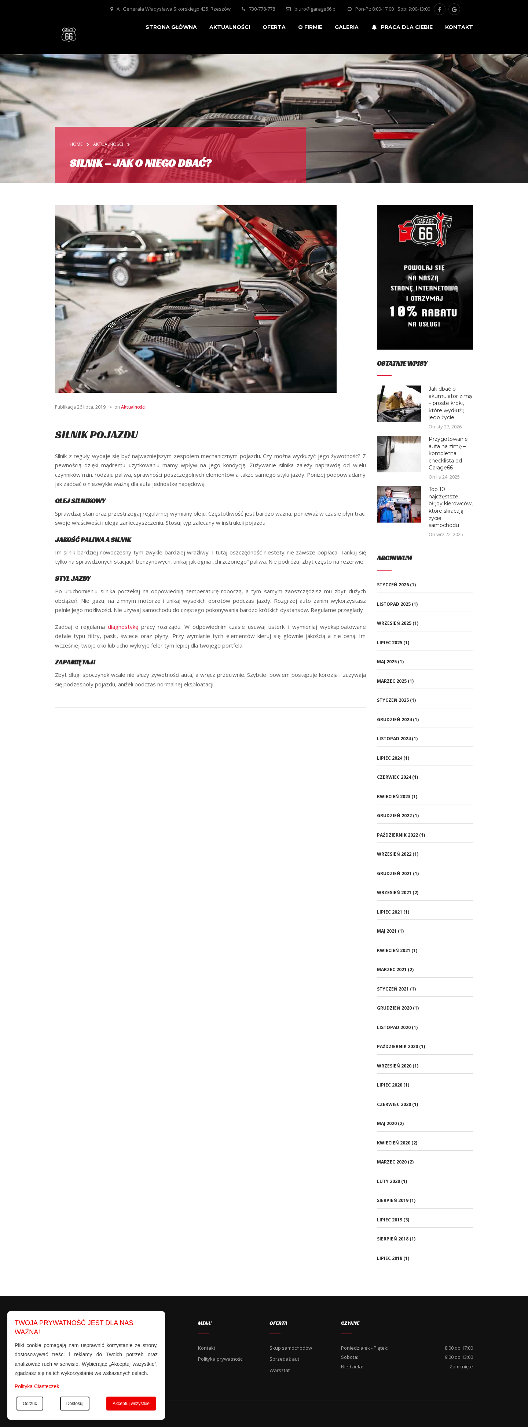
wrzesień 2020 (394, 1066)
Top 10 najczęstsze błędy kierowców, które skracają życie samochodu (451, 507)
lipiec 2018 (389, 1258)
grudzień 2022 (394, 815)
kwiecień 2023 (393, 796)
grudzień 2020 (394, 1008)
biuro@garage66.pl (315, 8)
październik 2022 (397, 835)
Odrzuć (30, 1403)
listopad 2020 (394, 1027)
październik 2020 (397, 1046)
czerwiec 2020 (394, 1104)
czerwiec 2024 (394, 777)
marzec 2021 (392, 969)
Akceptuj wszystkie (131, 1403)
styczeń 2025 (393, 700)
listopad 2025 (394, 604)
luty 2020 (388, 1181)
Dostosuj (75, 1403)
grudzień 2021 (394, 873)
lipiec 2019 (389, 1220)
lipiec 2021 (389, 912)
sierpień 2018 (392, 1239)
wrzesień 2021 (394, 892)
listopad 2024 (394, 738)
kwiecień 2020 (393, 1143)
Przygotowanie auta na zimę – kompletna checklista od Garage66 (448, 453)
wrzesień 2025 (394, 623)
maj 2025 (387, 662)
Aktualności (133, 407)
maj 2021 (387, 931)
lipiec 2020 (389, 1085)
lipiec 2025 (389, 642)
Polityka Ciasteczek (37, 1386)
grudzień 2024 (394, 719)
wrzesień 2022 (394, 854)
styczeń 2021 (393, 989)
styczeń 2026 (393, 585)
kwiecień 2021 (393, 950)
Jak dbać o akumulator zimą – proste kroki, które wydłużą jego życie (450, 403)
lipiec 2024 (389, 758)
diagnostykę (123, 626)
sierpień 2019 (392, 1200)
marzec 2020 (392, 1162)
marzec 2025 (392, 681)
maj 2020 (387, 1123)
